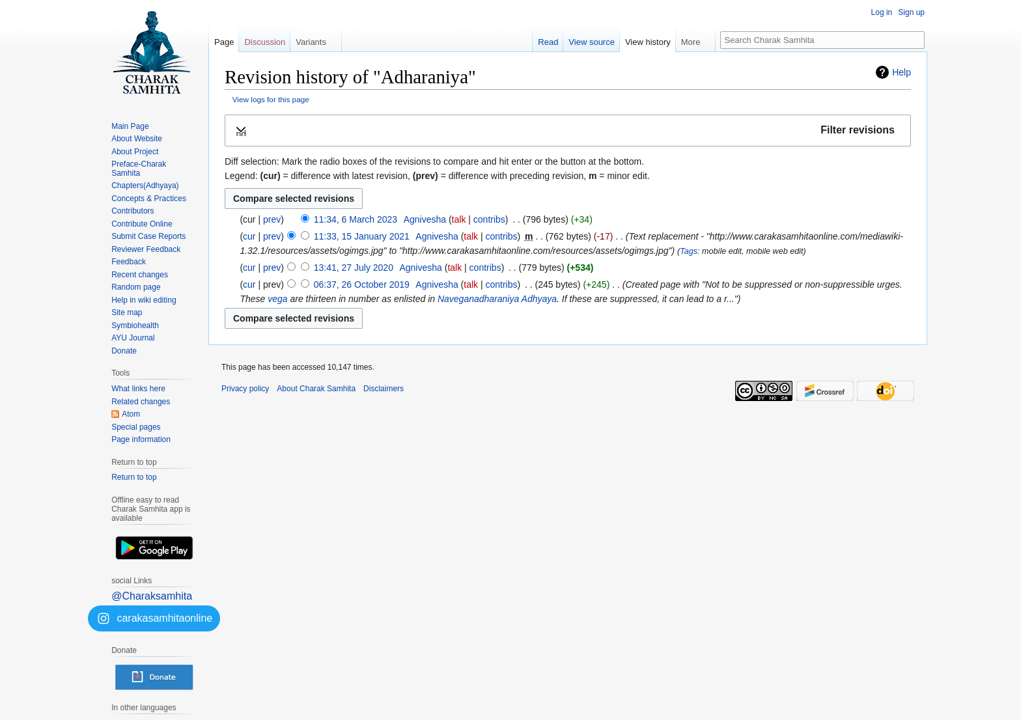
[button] (568, 130)
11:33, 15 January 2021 (362, 236)
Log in (882, 12)
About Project (134, 151)
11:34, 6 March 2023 (355, 219)
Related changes (140, 401)
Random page (135, 287)
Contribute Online (141, 223)
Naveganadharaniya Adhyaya (497, 299)
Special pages (135, 427)
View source (591, 42)
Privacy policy (245, 388)
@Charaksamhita (151, 596)
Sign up (911, 12)
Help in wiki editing (143, 300)
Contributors (132, 210)
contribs (489, 219)
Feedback (128, 261)
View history (648, 42)
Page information (141, 439)
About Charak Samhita (316, 388)
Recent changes (139, 274)
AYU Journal (132, 337)
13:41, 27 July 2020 (353, 267)
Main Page (129, 126)
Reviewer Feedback (145, 249)
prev (272, 219)
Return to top (133, 477)
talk (459, 219)
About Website (136, 138)
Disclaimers (383, 388)
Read (548, 42)
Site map (126, 312)
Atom (131, 414)
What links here (138, 388)
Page (224, 42)
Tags (688, 251)
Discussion (264, 42)
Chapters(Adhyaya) (144, 185)
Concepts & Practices (148, 198)
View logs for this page (270, 99)
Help (901, 72)
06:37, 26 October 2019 (362, 284)
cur (249, 236)
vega (277, 299)
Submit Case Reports (148, 236)
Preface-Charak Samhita (138, 168)
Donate (124, 350)
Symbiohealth (135, 325)
